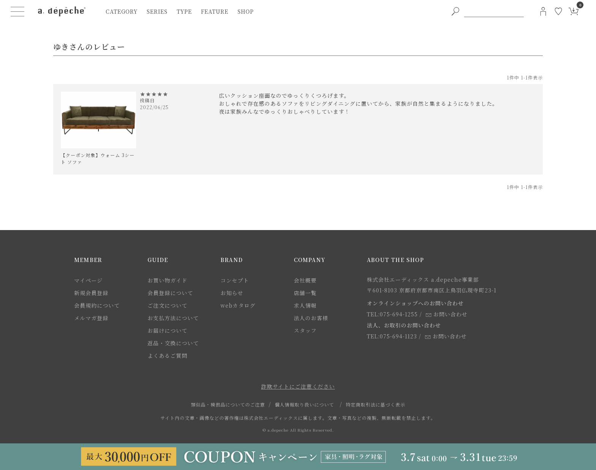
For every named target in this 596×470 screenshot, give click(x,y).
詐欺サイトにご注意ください (298, 386)
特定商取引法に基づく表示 (375, 404)
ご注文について (167, 305)
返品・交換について (173, 343)
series (157, 11)
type (184, 11)
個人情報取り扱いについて (304, 404)
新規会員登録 (91, 293)
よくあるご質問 (167, 355)
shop (246, 11)
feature (214, 11)
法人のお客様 (311, 318)
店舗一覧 (305, 293)
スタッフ (305, 330)
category (122, 11)
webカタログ (237, 305)
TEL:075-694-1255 (392, 314)
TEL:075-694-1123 (392, 336)
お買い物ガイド (167, 280)
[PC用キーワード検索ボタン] (455, 11)
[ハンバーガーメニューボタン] (17, 11)
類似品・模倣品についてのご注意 (228, 404)
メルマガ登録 (91, 318)
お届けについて (167, 330)
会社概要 (305, 280)
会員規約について (97, 305)
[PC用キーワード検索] (494, 11)
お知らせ (231, 293)
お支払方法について (173, 318)
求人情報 (305, 305)
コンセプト (234, 280)
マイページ (88, 280)
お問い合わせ (447, 314)
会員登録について (170, 293)
